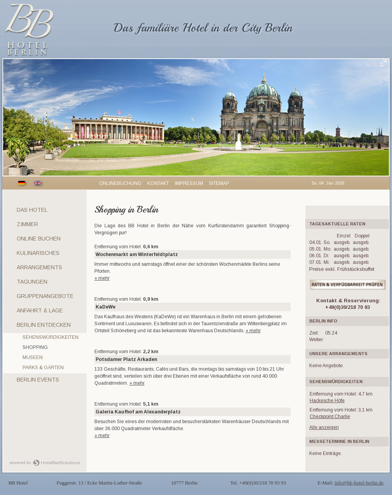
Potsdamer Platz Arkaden (126, 359)
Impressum (189, 183)
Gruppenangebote (45, 296)
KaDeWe (105, 307)
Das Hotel (32, 210)
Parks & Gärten (43, 367)
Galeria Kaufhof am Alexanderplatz (138, 412)
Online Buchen (39, 238)
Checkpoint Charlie (330, 416)
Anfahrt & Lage (40, 310)
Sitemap (219, 183)
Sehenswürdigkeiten (50, 337)
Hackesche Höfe (327, 400)
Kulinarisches (38, 253)
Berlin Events (38, 379)
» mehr (102, 278)
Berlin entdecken (44, 325)
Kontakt (158, 183)
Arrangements (39, 267)
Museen (33, 357)
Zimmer (27, 224)
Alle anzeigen (324, 427)
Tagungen (32, 282)
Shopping (35, 347)
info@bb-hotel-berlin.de (359, 483)
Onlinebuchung (120, 183)
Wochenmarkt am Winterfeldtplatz (137, 254)
